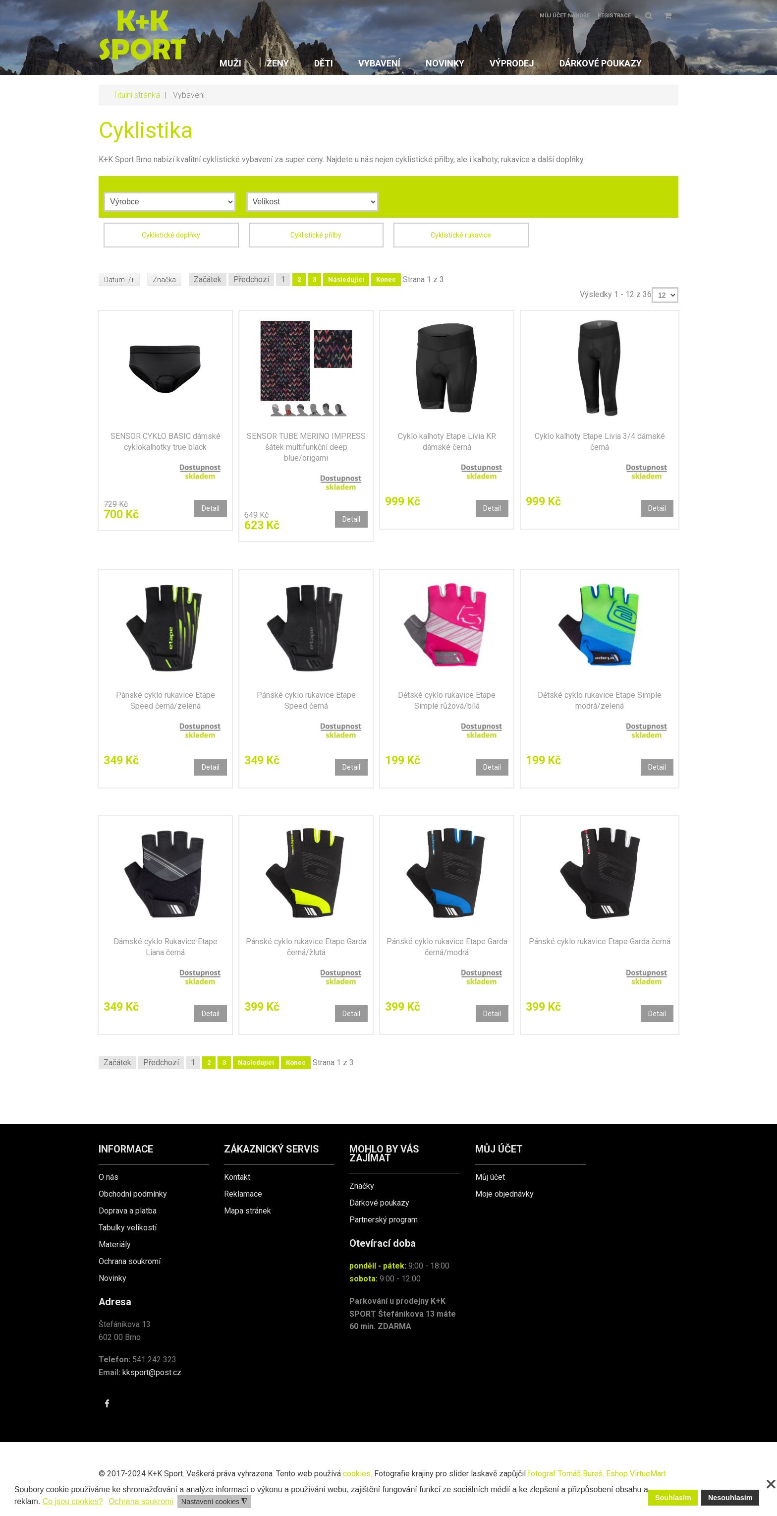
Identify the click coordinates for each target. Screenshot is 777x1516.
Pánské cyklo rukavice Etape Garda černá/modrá (447, 947)
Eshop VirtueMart (636, 1473)
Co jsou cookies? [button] (73, 1501)
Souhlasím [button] (673, 1498)
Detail (211, 508)
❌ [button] (771, 1484)
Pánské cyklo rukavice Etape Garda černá (599, 941)
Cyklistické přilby (315, 235)
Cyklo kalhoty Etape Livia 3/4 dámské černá (600, 441)
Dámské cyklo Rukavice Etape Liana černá (165, 947)
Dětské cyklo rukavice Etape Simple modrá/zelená (600, 700)
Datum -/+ (119, 280)
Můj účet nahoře (565, 15)
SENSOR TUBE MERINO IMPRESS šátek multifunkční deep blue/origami (306, 447)
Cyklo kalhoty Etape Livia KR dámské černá (447, 441)
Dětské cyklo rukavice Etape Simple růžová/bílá (447, 700)
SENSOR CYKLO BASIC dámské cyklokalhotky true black (166, 441)
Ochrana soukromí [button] (141, 1501)
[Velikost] (312, 202)
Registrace (614, 15)
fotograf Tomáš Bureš (565, 1473)
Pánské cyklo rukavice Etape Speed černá (306, 700)
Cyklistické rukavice (461, 235)
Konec (387, 279)
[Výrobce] (170, 202)
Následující (347, 279)
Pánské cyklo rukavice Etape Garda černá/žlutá (306, 947)
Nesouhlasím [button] (730, 1498)
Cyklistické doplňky (171, 235)
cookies (357, 1473)
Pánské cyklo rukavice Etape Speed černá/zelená (165, 700)
